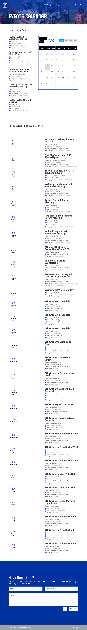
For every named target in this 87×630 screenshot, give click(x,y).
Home (20, 5)
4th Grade (25, 63)
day (71, 40)
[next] (45, 38)
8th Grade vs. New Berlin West (61, 433)
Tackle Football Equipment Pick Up (18, 38)
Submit (73, 609)
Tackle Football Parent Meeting (20, 101)
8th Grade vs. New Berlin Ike (60, 516)
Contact (78, 5)
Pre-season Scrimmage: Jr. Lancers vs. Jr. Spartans (59, 275)
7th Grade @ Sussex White (59, 404)
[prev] (41, 38)
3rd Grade (19, 63)
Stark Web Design (25, 627)
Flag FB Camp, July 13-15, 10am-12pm (21, 53)
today (41, 41)
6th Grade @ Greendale (57, 328)
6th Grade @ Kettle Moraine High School (60, 502)
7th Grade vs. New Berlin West (61, 447)
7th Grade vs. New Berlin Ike (60, 530)
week (66, 40)
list (75, 40)
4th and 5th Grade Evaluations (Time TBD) (57, 248)
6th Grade (13, 48)
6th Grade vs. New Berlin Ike (60, 543)
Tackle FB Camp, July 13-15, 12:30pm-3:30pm (20, 70)
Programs (36, 5)
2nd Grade (13, 63)
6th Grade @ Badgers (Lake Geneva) (59, 419)
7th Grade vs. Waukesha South (58, 358)
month (61, 40)
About (26, 5)
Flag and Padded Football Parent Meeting (58, 216)
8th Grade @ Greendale (57, 301)
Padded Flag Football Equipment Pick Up (56, 232)
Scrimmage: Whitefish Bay (59, 289)
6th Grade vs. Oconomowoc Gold (60, 374)
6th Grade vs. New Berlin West (61, 460)
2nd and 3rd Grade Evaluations (55, 261)
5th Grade (13, 78)
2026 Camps (48, 5)
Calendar (70, 5)
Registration (60, 5)
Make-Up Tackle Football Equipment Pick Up (21, 85)
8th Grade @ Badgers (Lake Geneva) (59, 390)
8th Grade (25, 48)
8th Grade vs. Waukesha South (58, 343)
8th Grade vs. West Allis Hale (60, 473)
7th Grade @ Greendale (57, 314)
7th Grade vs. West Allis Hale (60, 487)
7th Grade (19, 48)
